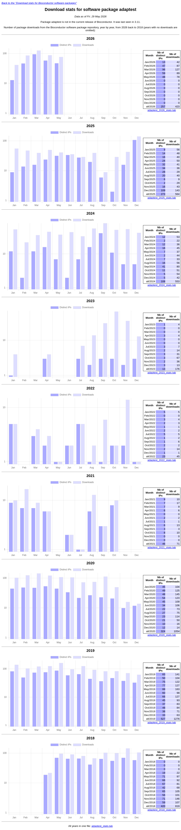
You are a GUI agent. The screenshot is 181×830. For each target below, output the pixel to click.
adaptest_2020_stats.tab (162, 635)
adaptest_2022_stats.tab (162, 460)
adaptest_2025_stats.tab (162, 197)
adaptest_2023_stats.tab (162, 372)
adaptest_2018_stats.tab (162, 809)
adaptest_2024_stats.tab (162, 285)
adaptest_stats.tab (102, 826)
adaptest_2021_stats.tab (162, 547)
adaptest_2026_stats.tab (162, 110)
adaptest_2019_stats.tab (162, 722)
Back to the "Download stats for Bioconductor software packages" (39, 3)
